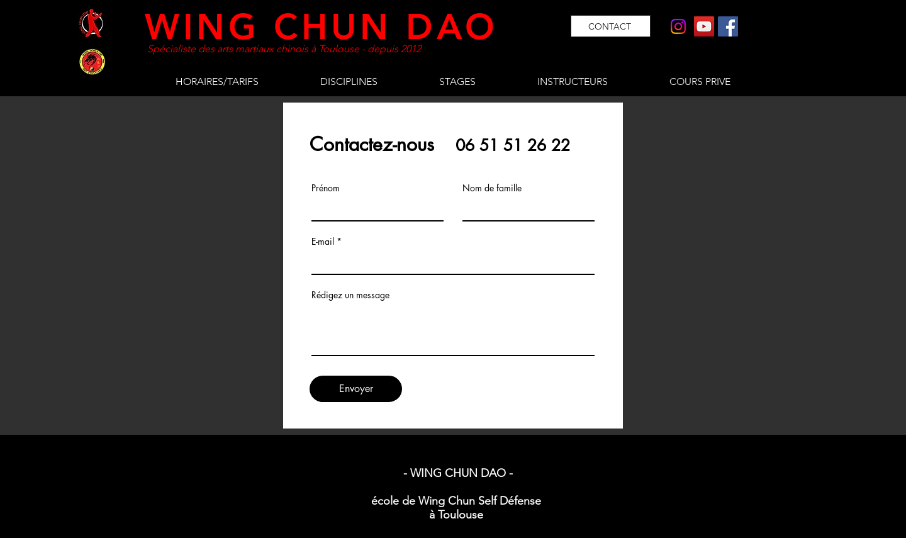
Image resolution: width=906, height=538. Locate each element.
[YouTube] (704, 26)
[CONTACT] (611, 26)
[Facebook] (728, 26)
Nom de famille (492, 188)
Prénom (325, 188)
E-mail (322, 241)
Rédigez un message (350, 295)
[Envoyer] (356, 389)
